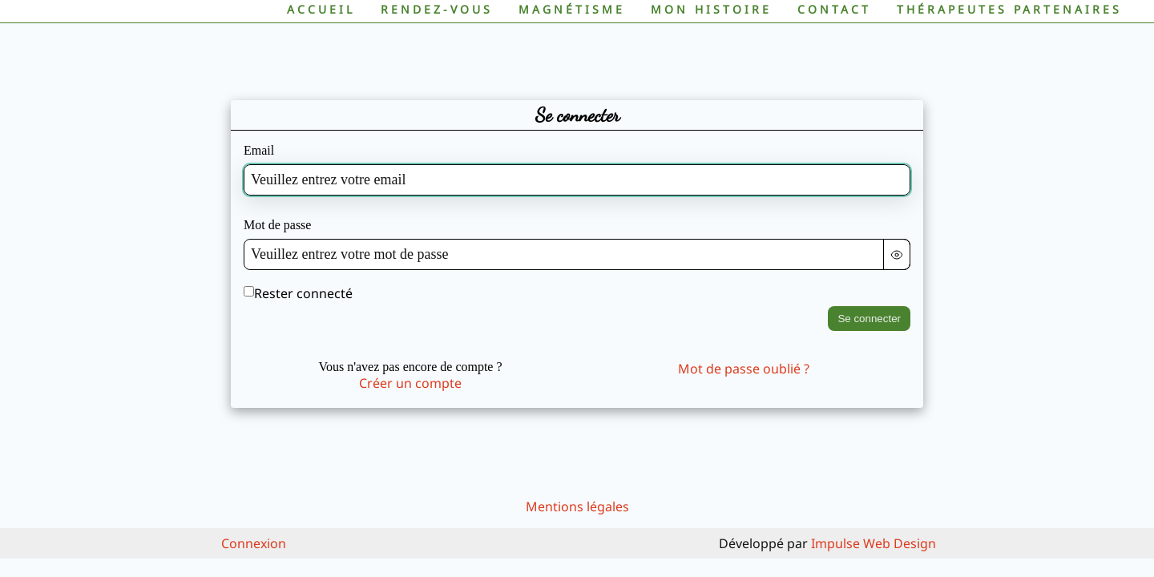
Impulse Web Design (873, 543)
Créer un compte (410, 383)
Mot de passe (277, 225)
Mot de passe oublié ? (743, 368)
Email (259, 150)
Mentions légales (577, 506)
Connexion (253, 543)
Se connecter (869, 319)
